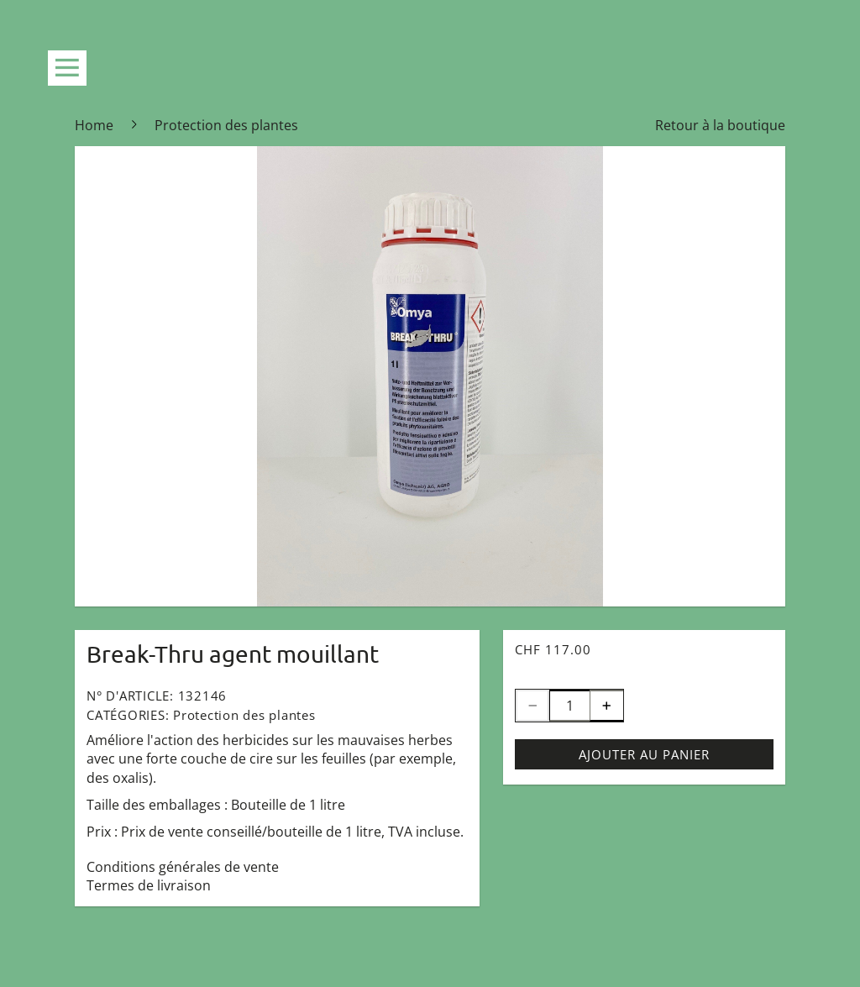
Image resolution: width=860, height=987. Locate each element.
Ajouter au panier (644, 754)
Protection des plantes (244, 714)
